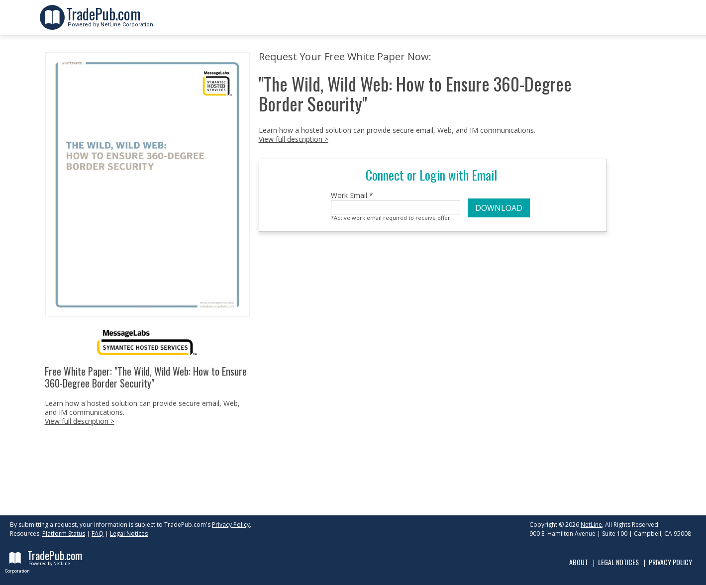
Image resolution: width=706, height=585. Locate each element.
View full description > (79, 421)
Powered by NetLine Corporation (109, 21)
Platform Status (63, 533)
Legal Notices (129, 533)
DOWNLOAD (498, 207)
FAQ (97, 533)
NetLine (591, 524)
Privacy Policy (231, 524)
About (578, 562)
